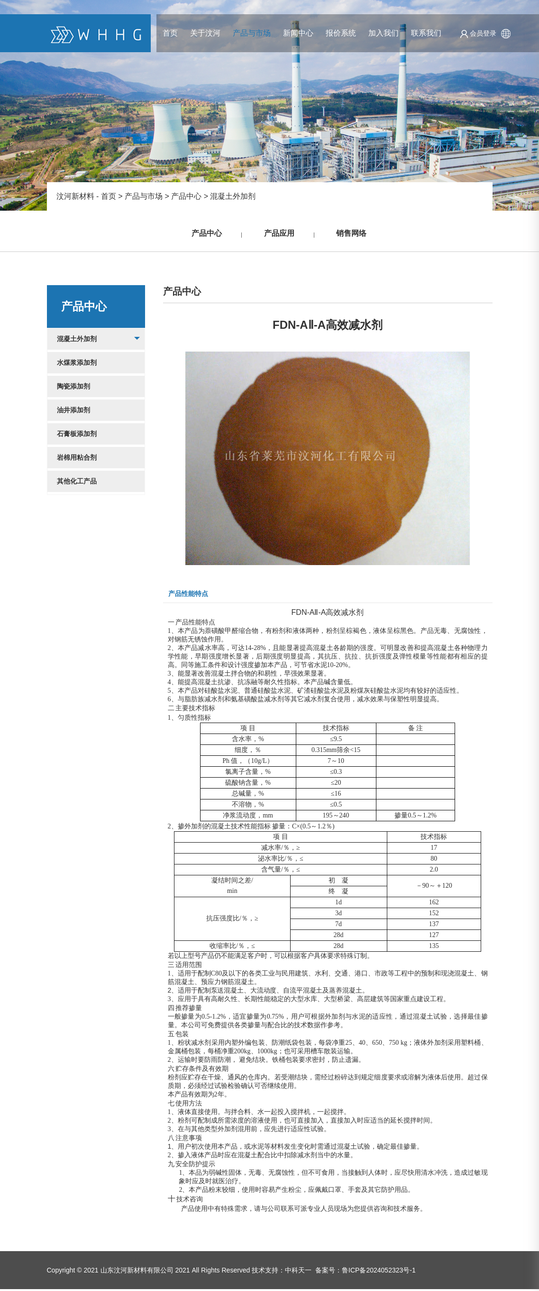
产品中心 (186, 196)
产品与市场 (252, 33)
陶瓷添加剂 (73, 388)
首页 (170, 33)
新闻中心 (298, 33)
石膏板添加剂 (77, 435)
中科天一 (298, 1272)
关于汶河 (205, 33)
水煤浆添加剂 (77, 364)
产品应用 (279, 235)
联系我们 (426, 33)
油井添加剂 (73, 412)
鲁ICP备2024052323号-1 (379, 1272)
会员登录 (478, 33)
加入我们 (383, 33)
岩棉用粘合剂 (77, 459)
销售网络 (349, 235)
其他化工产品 (77, 483)
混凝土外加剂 (233, 196)
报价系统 (341, 33)
